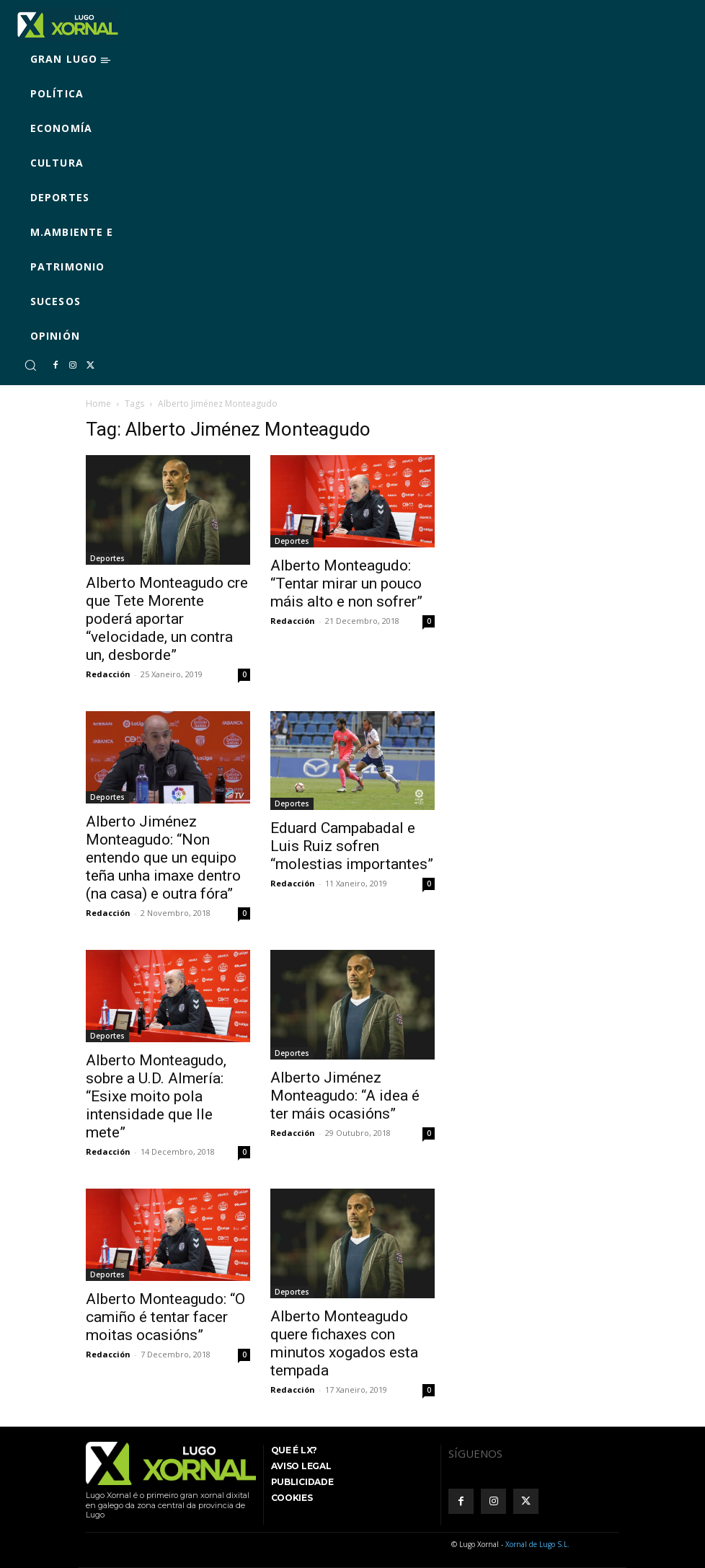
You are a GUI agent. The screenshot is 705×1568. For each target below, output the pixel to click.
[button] (30, 365)
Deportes (107, 558)
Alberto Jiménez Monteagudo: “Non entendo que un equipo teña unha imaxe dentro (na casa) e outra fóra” (163, 857)
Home (98, 403)
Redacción (108, 674)
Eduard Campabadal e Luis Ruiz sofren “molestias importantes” (351, 846)
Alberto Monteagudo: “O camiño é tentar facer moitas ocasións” (165, 1317)
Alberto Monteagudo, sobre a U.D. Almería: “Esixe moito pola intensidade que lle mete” (156, 1096)
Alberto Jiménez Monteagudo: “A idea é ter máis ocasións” (345, 1095)
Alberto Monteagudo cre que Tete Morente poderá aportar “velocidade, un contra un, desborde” (167, 619)
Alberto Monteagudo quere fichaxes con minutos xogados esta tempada (344, 1343)
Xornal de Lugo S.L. (537, 1544)
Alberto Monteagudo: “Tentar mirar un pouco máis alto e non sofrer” (346, 583)
